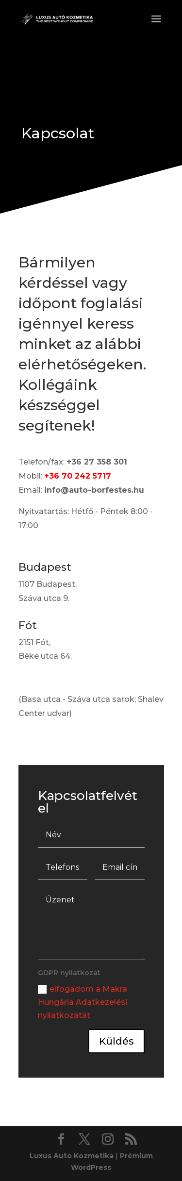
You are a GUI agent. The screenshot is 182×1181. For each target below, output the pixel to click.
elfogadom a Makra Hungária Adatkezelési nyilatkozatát (82, 1002)
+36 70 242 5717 (77, 476)
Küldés (116, 1041)
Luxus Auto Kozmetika (72, 1155)
